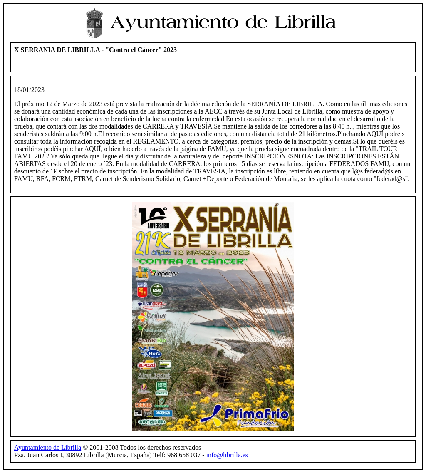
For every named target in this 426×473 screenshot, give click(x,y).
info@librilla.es (227, 454)
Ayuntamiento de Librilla (47, 447)
